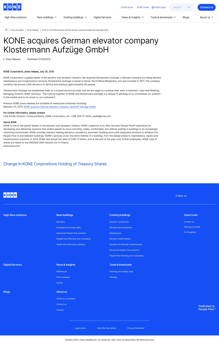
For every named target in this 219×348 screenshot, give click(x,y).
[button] (18, 17)
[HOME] (6, 29)
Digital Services (12, 264)
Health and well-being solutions (70, 244)
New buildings (64, 215)
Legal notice (80, 328)
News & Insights (17, 30)
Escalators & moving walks (68, 227)
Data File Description (106, 328)
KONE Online (143, 7)
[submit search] (189, 7)
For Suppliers (190, 232)
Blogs (6, 291)
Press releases (33, 30)
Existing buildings (120, 215)
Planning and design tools (121, 271)
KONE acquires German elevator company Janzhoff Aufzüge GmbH (60, 106)
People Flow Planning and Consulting (73, 239)
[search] (180, 7)
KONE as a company (65, 298)
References (61, 271)
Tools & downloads (121, 264)
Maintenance (115, 233)
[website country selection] (158, 7)
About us (61, 291)
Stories (59, 283)
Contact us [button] (206, 7)
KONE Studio (127, 7)
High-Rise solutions (14, 215)
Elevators (60, 222)
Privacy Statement (135, 328)
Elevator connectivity (119, 222)
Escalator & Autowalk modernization (126, 244)
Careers (60, 310)
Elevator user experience (121, 227)
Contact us (61, 304)
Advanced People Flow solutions (71, 233)
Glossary (113, 277)
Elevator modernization (120, 239)
